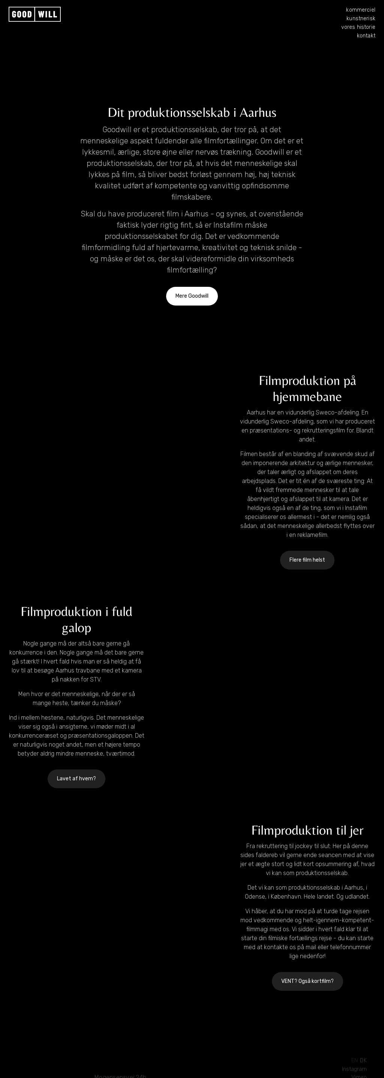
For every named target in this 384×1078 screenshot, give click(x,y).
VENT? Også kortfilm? (307, 981)
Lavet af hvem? (76, 778)
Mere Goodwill (192, 296)
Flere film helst (307, 560)
